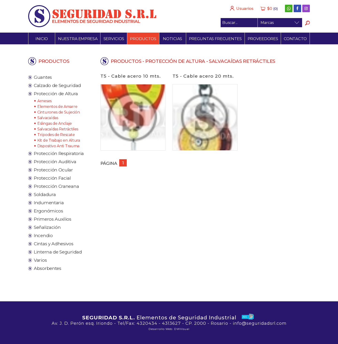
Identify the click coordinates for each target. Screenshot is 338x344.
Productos (143, 38)
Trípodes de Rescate (56, 134)
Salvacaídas (47, 118)
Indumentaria (49, 202)
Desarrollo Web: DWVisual (169, 329)
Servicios (114, 38)
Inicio (41, 38)
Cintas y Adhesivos (53, 243)
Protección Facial (52, 178)
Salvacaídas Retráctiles (57, 129)
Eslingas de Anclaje (54, 123)
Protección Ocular (53, 170)
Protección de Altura (56, 93)
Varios (40, 260)
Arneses (44, 101)
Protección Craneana (56, 186)
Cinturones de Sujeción (58, 112)
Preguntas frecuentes (215, 38)
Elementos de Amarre (57, 106)
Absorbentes (47, 268)
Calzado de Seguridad (57, 85)
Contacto (295, 38)
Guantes (43, 77)
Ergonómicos (48, 211)
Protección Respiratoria (59, 153)
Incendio (43, 235)
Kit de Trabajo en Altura (58, 140)
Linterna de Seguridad (58, 252)
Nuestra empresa (78, 38)
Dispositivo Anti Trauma (58, 146)
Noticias (172, 38)
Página (108, 163)
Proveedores (263, 38)
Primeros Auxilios (52, 219)
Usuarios (242, 8)
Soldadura (45, 194)
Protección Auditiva (55, 161)
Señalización (47, 227)
